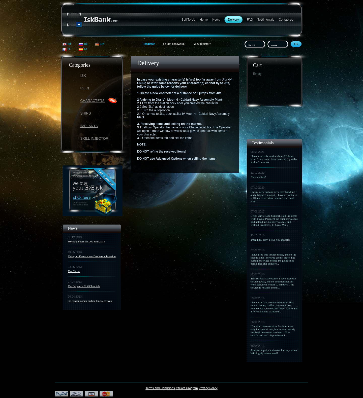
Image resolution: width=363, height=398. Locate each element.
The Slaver (74, 271)
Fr (69, 49)
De (102, 44)
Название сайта (92, 20)
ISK (83, 76)
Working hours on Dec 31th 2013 (86, 241)
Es (85, 49)
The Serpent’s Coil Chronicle (84, 285)
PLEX (84, 88)
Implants (89, 126)
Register (149, 43)
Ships (85, 113)
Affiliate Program (186, 388)
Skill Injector (94, 138)
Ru (85, 44)
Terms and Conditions (160, 388)
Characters (92, 101)
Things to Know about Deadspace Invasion (92, 256)
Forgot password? (174, 43)
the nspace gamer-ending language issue (90, 300)
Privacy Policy (208, 388)
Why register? (202, 43)
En (69, 44)
